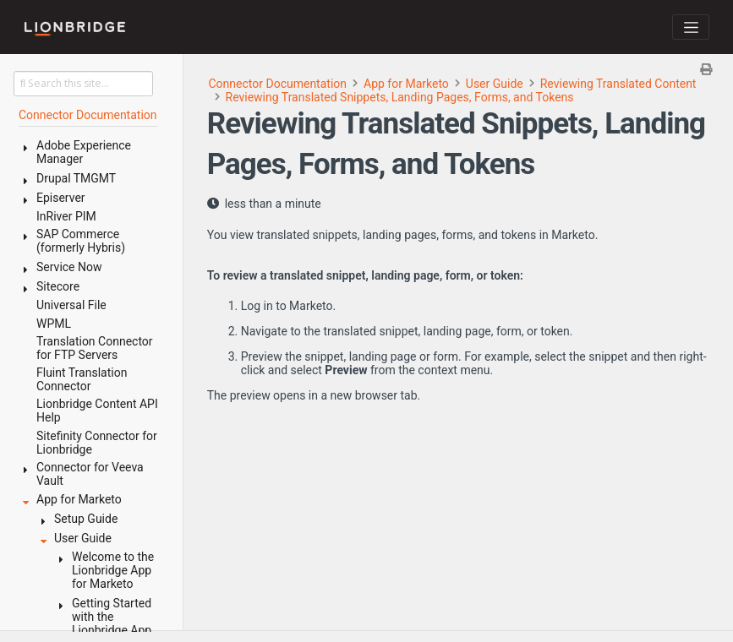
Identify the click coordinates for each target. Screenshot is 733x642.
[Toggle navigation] (690, 27)
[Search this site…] (83, 83)
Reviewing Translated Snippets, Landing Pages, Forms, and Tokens (400, 97)
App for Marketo (406, 83)
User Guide (494, 83)
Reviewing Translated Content (618, 83)
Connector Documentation (278, 83)
